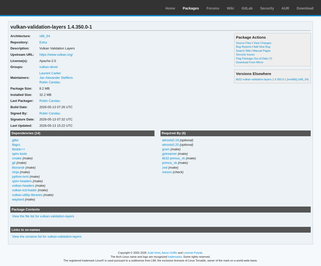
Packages (191, 8)
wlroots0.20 (170, 145)
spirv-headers (22, 181)
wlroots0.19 (170, 140)
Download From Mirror (249, 62)
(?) (270, 58)
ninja (15, 172)
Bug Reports (243, 46)
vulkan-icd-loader (24, 190)
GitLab (247, 8)
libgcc (16, 145)
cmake (17, 158)
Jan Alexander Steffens (56, 78)
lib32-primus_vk (173, 158)
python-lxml (20, 176)
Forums (212, 8)
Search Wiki (243, 50)
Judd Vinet (153, 252)
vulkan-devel (48, 67)
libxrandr (18, 167)
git (14, 163)
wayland (18, 199)
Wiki (230, 8)
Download (305, 8)
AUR (285, 8)
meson (167, 172)
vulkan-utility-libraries (27, 195)
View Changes (262, 42)
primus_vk (169, 163)
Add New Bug (262, 46)
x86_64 (44, 36)
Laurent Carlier (50, 73)
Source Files (243, 42)
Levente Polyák (192, 252)
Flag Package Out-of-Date (252, 58)
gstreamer (169, 154)
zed (164, 167)
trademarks (175, 256)
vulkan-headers (23, 185)
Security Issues (245, 54)
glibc (15, 140)
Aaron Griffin (169, 252)
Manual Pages (262, 50)
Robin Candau (49, 82)
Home (170, 8)
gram (166, 149)
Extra (43, 42)
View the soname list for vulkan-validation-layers (47, 236)
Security (267, 8)
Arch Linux (27, 8)
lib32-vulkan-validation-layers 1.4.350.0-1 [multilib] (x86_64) (272, 79)
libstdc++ (18, 149)
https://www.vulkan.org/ (56, 54)
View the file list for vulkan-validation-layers (43, 216)
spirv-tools (19, 154)
